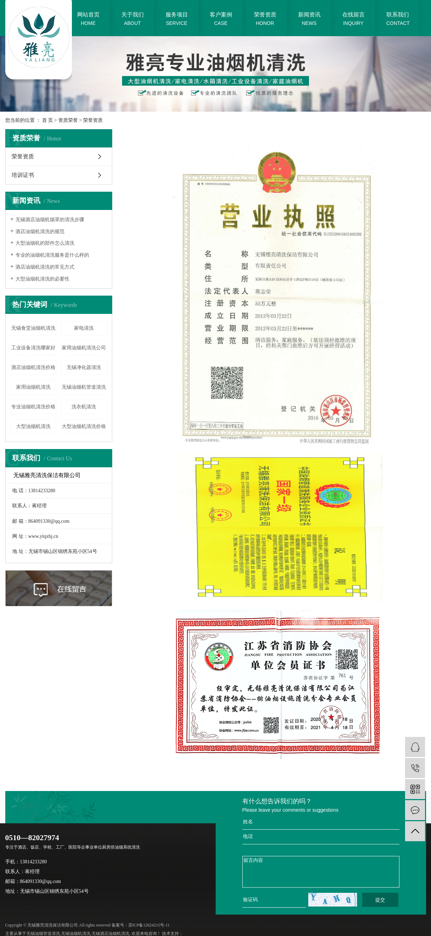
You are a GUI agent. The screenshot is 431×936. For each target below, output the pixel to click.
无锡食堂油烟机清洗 (33, 328)
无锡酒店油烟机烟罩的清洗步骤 (49, 219)
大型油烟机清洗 (33, 426)
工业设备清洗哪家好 (33, 347)
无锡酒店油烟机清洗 (110, 933)
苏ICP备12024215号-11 (149, 925)
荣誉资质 (265, 19)
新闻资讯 (309, 19)
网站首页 (88, 19)
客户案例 (221, 19)
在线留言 (353, 19)
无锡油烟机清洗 (75, 933)
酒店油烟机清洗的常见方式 (44, 267)
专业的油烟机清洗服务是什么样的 (52, 255)
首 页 (47, 120)
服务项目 (177, 19)
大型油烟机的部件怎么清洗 (44, 243)
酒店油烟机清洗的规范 (40, 231)
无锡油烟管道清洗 (43, 933)
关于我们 (132, 19)
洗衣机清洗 (84, 406)
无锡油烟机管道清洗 (84, 387)
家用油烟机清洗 (33, 387)
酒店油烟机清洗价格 (33, 367)
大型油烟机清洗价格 (84, 426)
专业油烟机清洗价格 (33, 406)
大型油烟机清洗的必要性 (42, 279)
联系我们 (398, 19)
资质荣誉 (68, 120)
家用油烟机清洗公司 (84, 347)
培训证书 (23, 175)
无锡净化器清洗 (84, 367)
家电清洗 (84, 328)
